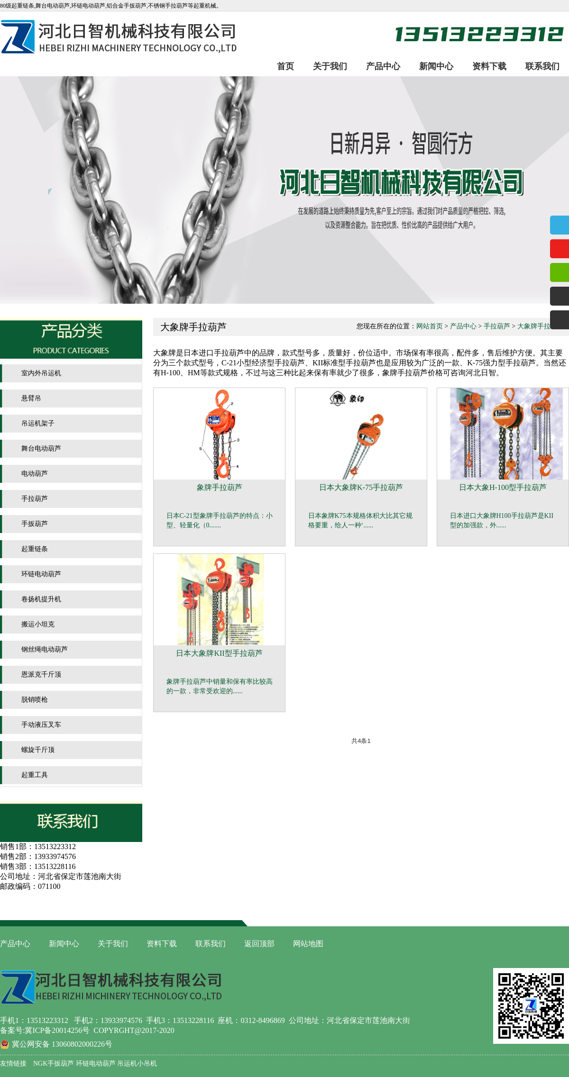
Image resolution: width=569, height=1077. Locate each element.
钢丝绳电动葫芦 (44, 649)
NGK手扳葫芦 (53, 1063)
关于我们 (330, 66)
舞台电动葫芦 (41, 448)
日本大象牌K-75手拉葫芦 (361, 487)
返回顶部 (259, 944)
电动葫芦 (34, 473)
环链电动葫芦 (41, 574)
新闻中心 (436, 66)
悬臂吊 (31, 398)
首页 (285, 66)
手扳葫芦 (34, 523)
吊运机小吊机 (136, 1063)
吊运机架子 (38, 423)
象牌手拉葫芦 (219, 487)
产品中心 (383, 66)
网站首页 (429, 326)
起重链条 (34, 548)
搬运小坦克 (38, 624)
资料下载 (489, 66)
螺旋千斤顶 (38, 749)
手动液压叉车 (41, 724)
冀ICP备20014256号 (57, 1030)
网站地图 (308, 944)
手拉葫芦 (34, 498)
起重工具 (34, 774)
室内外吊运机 (41, 373)
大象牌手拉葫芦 (540, 326)
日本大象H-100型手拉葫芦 (503, 487)
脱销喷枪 (34, 699)
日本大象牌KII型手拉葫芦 (219, 653)
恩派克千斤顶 (41, 674)
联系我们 (542, 66)
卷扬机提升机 (41, 599)
